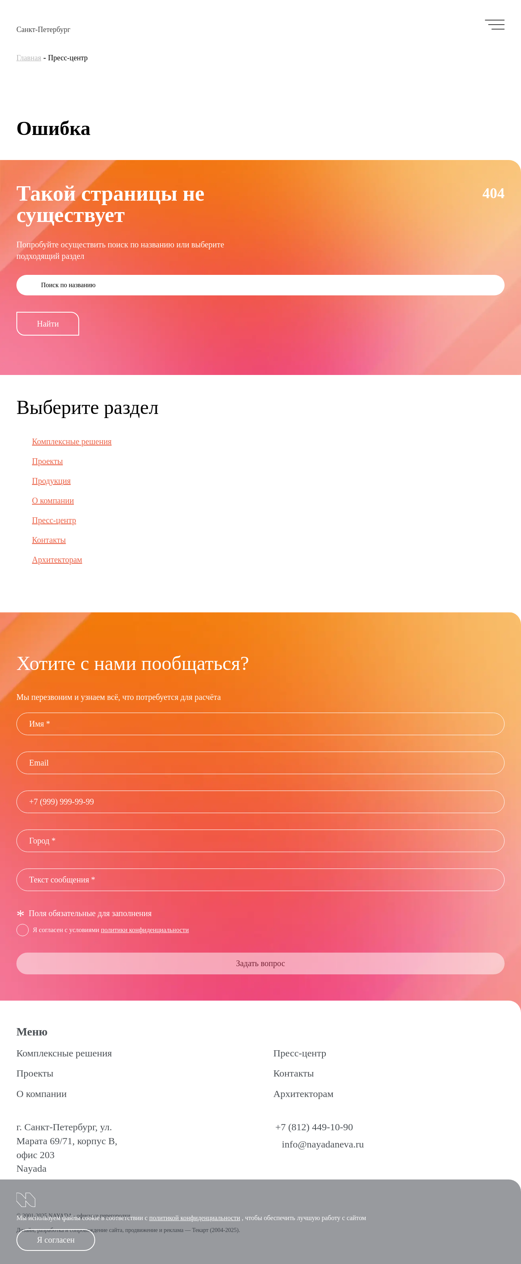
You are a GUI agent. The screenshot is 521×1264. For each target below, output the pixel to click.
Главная (28, 58)
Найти (48, 323)
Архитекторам (57, 559)
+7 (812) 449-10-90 (314, 1127)
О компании (53, 500)
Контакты (49, 539)
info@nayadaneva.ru (323, 1144)
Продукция (51, 480)
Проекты (47, 461)
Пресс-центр (54, 520)
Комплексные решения (72, 441)
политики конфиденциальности (145, 929)
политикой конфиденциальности (194, 1217)
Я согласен (56, 1239)
